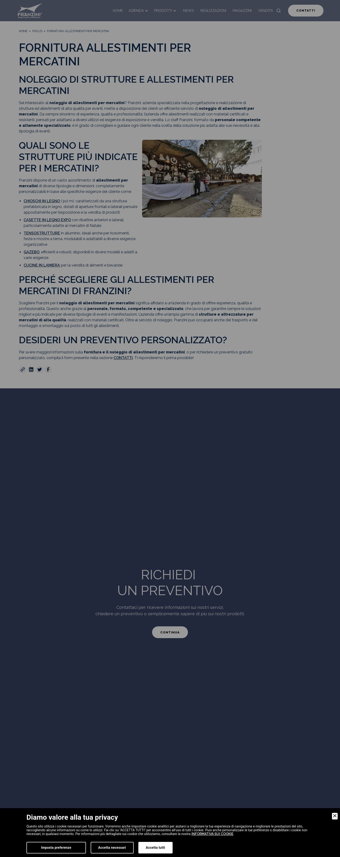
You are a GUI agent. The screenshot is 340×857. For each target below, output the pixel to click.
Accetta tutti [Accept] (155, 847)
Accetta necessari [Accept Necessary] (112, 847)
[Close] (335, 816)
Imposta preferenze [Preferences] (56, 847)
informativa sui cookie (212, 834)
